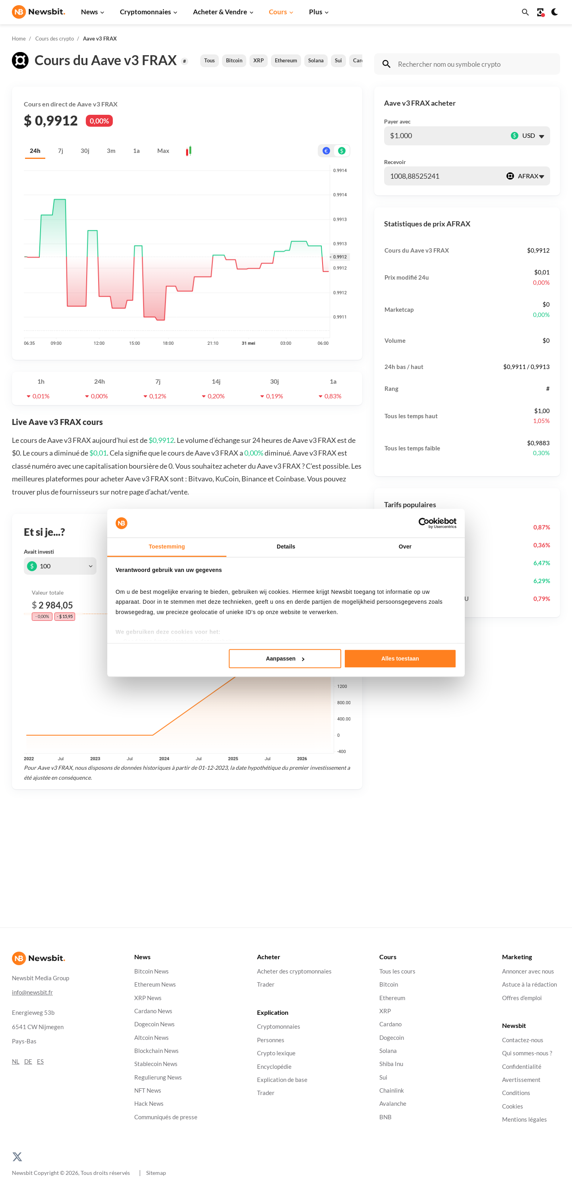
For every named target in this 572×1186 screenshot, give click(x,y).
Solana (316, 60)
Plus (315, 12)
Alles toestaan (400, 658)
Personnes (270, 1040)
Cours (278, 12)
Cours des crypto (54, 38)
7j (60, 150)
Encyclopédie (274, 1066)
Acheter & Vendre (220, 12)
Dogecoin (391, 1037)
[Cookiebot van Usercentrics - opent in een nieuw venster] (421, 523)
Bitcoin (234, 60)
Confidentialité (521, 1066)
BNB (385, 1116)
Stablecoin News (156, 1063)
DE (28, 1061)
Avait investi (39, 551)
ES (40, 1061)
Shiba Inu (391, 1063)
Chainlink (391, 1090)
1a (136, 150)
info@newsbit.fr (32, 992)
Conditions (516, 1092)
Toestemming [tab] (167, 546)
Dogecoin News (154, 1024)
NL (15, 1061)
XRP (258, 60)
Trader (265, 984)
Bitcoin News (151, 971)
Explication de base (282, 1079)
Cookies (512, 1106)
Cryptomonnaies (145, 12)
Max (163, 150)
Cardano (390, 1024)
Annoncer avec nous (528, 971)
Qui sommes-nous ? (527, 1053)
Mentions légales (524, 1119)
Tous (209, 60)
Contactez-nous (522, 1040)
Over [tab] (405, 546)
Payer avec (397, 121)
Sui (338, 60)
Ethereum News (155, 984)
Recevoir (395, 161)
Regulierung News (158, 1077)
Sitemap (156, 1172)
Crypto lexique (276, 1053)
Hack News (149, 1103)
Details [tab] (286, 546)
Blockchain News (156, 1050)
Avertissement (521, 1079)
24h (35, 150)
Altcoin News (151, 1037)
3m (111, 150)
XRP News (148, 997)
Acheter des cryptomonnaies (294, 971)
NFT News (147, 1090)
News (89, 12)
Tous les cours (397, 971)
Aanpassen (285, 658)
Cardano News (153, 1011)
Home (19, 38)
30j (85, 150)
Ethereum (286, 60)
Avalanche (392, 1103)
